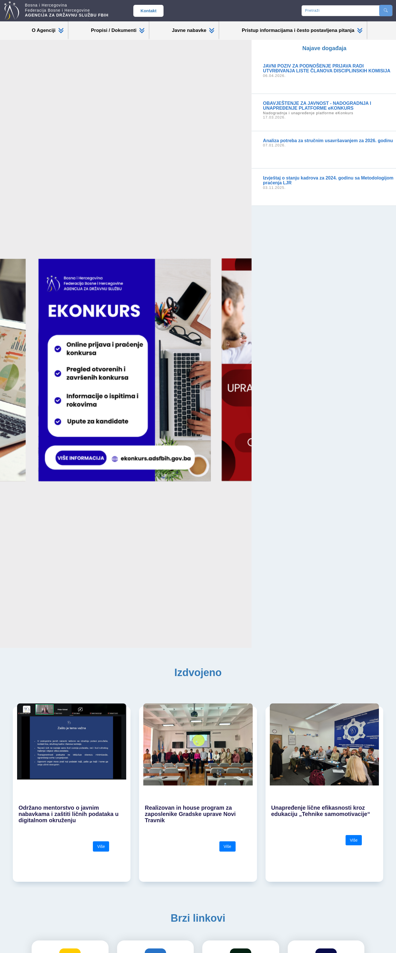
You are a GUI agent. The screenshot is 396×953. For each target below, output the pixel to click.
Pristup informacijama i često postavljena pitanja (302, 30)
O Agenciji (47, 30)
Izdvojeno (198, 672)
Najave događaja (324, 48)
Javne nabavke (193, 30)
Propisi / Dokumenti (117, 30)
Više (101, 846)
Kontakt (148, 10)
